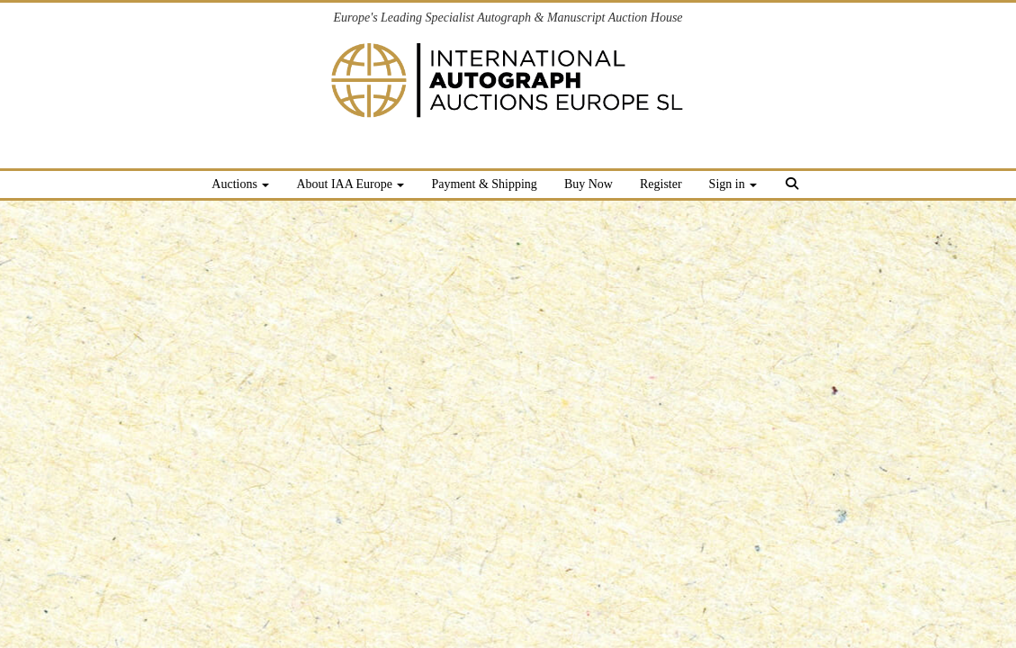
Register (661, 184)
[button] (794, 187)
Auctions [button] (240, 184)
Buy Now (588, 184)
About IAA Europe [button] (350, 184)
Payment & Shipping (483, 184)
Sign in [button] (733, 184)
